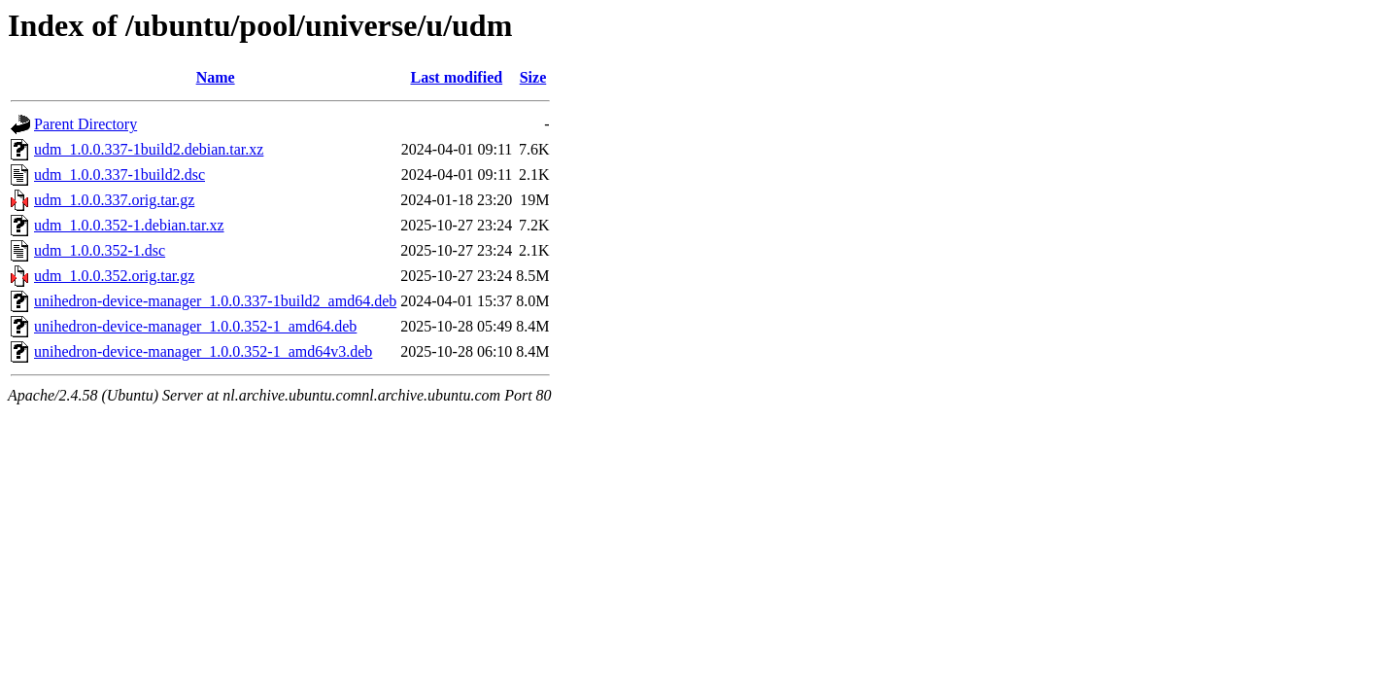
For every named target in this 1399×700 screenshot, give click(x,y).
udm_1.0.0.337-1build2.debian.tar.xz (148, 149)
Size (533, 77)
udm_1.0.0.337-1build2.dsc (119, 174)
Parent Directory (85, 124)
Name (215, 77)
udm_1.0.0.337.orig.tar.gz (114, 200)
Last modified (456, 77)
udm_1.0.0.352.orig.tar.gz (114, 275)
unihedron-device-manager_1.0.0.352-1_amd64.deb (195, 326)
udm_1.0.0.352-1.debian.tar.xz (129, 225)
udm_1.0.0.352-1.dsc (99, 250)
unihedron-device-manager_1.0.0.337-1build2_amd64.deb (215, 301)
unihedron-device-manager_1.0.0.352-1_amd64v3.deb (203, 351)
